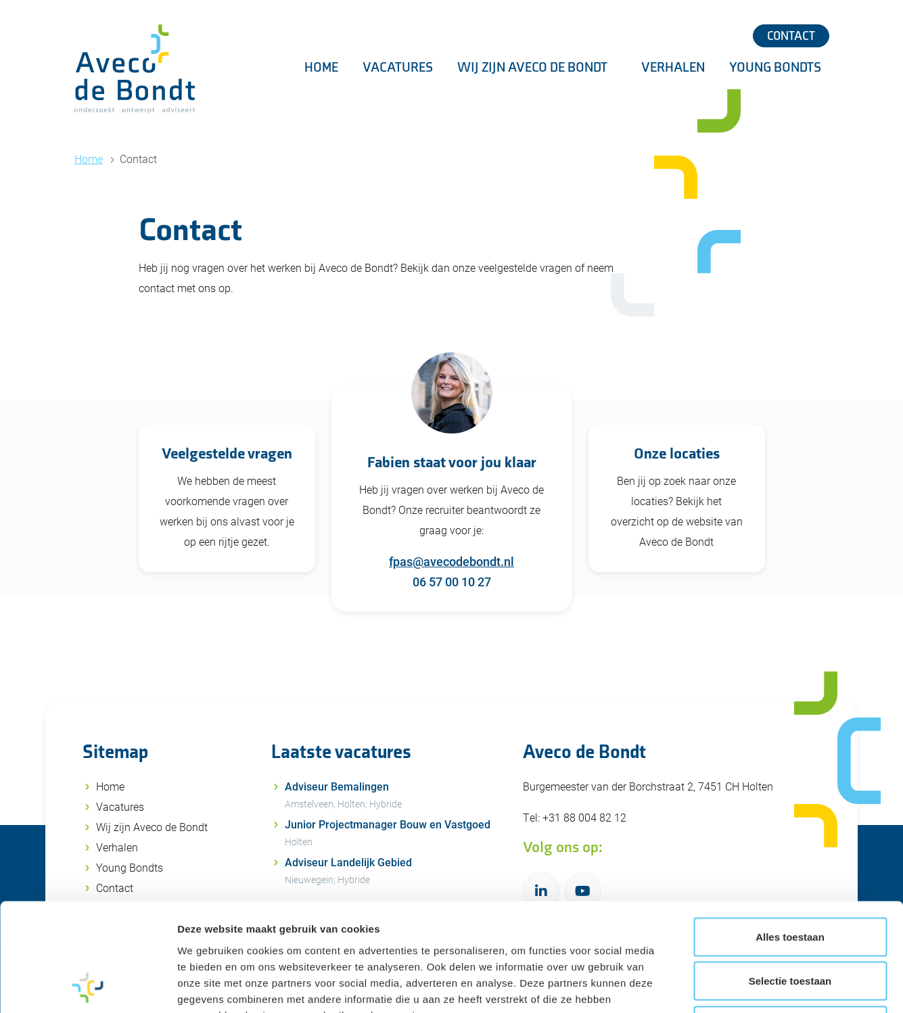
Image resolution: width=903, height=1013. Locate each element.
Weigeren (789, 924)
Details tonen (731, 986)
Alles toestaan (790, 835)
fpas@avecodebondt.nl (451, 561)
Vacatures (398, 68)
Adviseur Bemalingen (396, 796)
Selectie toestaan (790, 880)
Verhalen (673, 68)
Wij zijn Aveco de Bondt (533, 68)
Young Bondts (775, 68)
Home (321, 68)
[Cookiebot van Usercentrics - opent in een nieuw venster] (87, 986)
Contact (791, 36)
